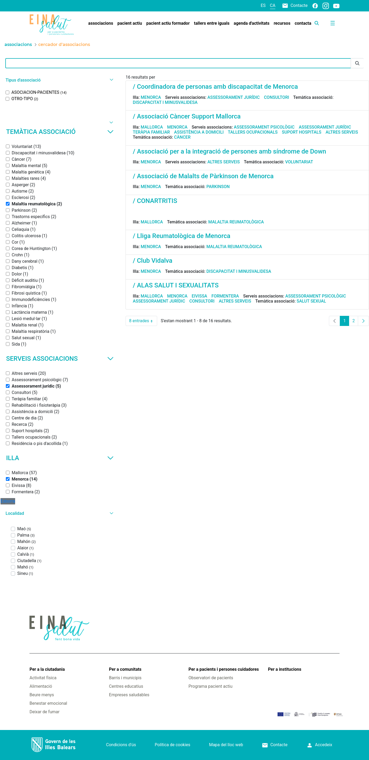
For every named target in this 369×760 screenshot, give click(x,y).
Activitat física (42, 677)
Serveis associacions (60, 358)
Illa (60, 458)
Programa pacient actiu (210, 686)
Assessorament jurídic (233, 97)
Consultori (276, 97)
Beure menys (41, 694)
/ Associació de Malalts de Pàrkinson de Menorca (203, 176)
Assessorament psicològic (264, 127)
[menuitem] (100, 23)
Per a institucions (284, 669)
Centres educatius (126, 686)
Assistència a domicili (199, 132)
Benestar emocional (48, 703)
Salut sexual (311, 301)
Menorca (151, 97)
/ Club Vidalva (152, 260)
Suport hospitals (301, 132)
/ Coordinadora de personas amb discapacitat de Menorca (215, 86)
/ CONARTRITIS (155, 201)
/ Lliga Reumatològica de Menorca (181, 236)
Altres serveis (342, 132)
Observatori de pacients (210, 677)
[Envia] (357, 63)
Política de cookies (172, 744)
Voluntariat (299, 161)
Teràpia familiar (151, 132)
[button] (58, 80)
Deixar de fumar (44, 711)
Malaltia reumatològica (236, 221)
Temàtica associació (60, 132)
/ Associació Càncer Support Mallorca (187, 116)
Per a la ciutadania (47, 669)
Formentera (225, 296)
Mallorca (152, 127)
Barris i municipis (125, 677)
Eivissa (199, 296)
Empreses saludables (129, 694)
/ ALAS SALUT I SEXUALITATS (175, 285)
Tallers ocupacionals (253, 132)
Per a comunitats (125, 669)
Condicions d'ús (121, 744)
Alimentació (40, 686)
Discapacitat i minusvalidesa (165, 102)
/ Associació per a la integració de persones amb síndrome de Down (229, 151)
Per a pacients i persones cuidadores (223, 669)
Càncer (182, 137)
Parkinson (218, 186)
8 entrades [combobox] (143, 321)
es (263, 5)
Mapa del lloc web (226, 744)
